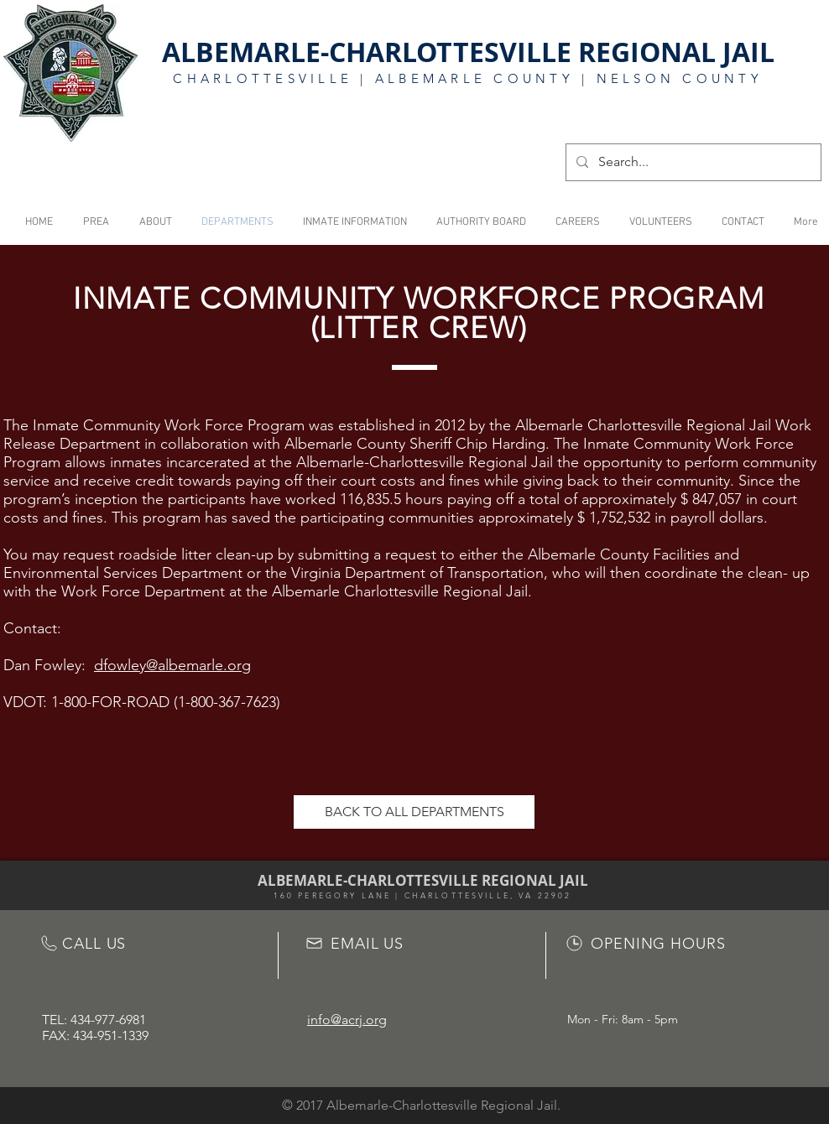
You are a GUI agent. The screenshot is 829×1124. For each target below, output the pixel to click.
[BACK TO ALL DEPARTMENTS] (414, 812)
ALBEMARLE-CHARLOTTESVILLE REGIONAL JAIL (468, 52)
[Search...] (691, 162)
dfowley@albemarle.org (172, 665)
